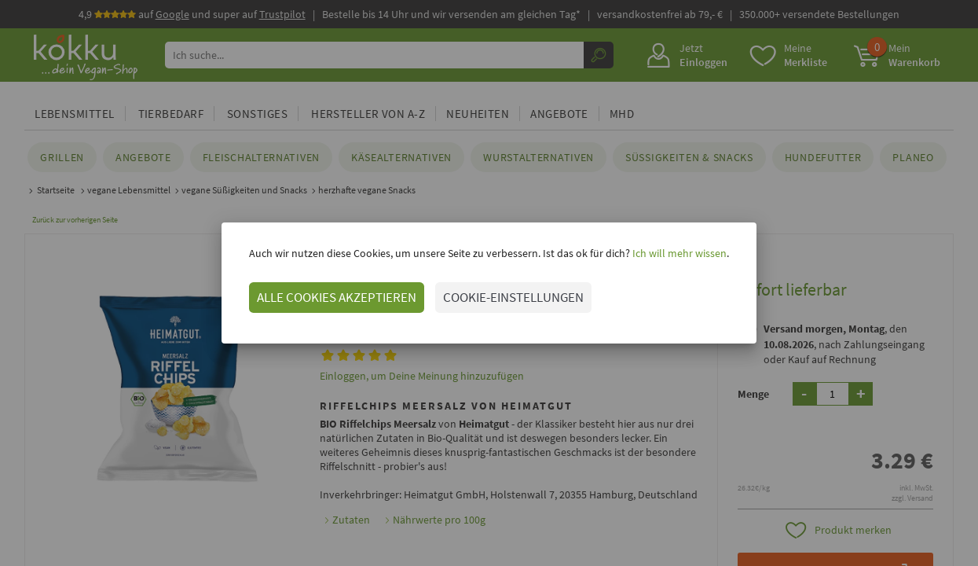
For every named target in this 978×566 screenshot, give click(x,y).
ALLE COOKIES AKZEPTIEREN (336, 297)
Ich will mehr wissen (678, 253)
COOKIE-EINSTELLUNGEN (513, 297)
